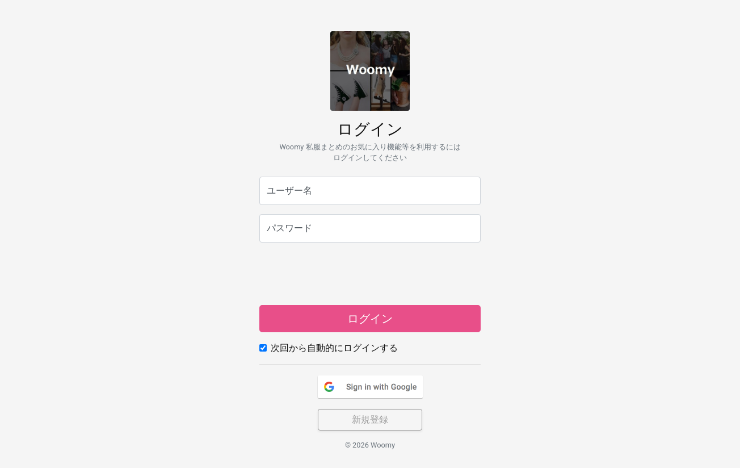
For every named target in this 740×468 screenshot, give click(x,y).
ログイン (370, 318)
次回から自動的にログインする (334, 347)
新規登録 (370, 419)
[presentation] (370, 274)
